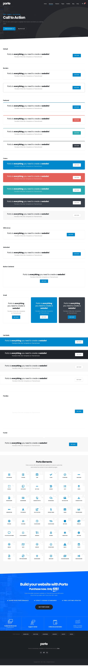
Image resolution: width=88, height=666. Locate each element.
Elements (51, 3)
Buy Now (77, 55)
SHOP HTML (35, 634)
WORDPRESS (45, 634)
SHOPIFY (63, 634)
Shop (77, 3)
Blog (73, 3)
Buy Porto (22, 28)
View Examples (9, 28)
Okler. (58, 648)
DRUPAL (71, 634)
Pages (62, 3)
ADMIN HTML (25, 634)
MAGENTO (55, 634)
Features (57, 3)
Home (45, 3)
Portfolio (68, 3)
